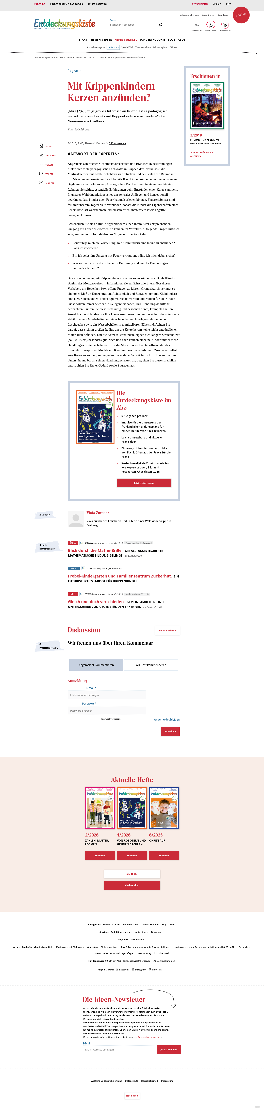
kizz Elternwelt (162, 942)
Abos (181, 37)
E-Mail (91, 687)
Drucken (50, 153)
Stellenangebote (109, 936)
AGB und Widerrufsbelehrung (106, 1069)
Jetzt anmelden (169, 1038)
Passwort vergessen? (111, 708)
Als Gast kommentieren (151, 664)
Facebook (124, 958)
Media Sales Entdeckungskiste (37, 936)
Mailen (49, 180)
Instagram (140, 958)
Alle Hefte (131, 863)
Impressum (167, 1069)
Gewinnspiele (138, 928)
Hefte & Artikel (126, 37)
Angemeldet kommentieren (96, 664)
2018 (91, 54)
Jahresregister (160, 44)
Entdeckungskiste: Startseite (49, 54)
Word (49, 143)
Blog (171, 37)
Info (228, 4)
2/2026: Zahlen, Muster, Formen (96, 540)
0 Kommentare (117, 140)
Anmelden (170, 721)
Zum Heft (100, 844)
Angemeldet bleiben (166, 709)
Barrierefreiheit (149, 1069)
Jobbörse (241, 12)
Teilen (49, 162)
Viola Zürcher (81, 127)
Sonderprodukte (153, 37)
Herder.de (39, 4)
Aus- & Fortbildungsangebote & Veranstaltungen (146, 936)
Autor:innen (208, 12)
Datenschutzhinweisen (149, 1026)
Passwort (89, 698)
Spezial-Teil (127, 44)
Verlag (217, 4)
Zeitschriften (200, 4)
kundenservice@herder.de (136, 949)
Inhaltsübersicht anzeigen (202, 150)
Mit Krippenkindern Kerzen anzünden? (126, 54)
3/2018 (100, 54)
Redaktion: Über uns (189, 12)
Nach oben (132, 1084)
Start (83, 37)
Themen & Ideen (100, 37)
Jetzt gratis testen (144, 480)
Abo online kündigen (164, 949)
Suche (113, 17)
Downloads (223, 12)
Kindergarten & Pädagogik (66, 4)
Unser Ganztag (97, 4)
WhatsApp (92, 936)
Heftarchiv (113, 44)
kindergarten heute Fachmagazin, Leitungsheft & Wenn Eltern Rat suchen (212, 936)
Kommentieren (167, 629)
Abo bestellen (131, 874)
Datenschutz (131, 1069)
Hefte (69, 54)
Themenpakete (143, 44)
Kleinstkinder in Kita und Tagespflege (113, 942)
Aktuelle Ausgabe (96, 44)
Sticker (173, 44)
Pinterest (156, 958)
